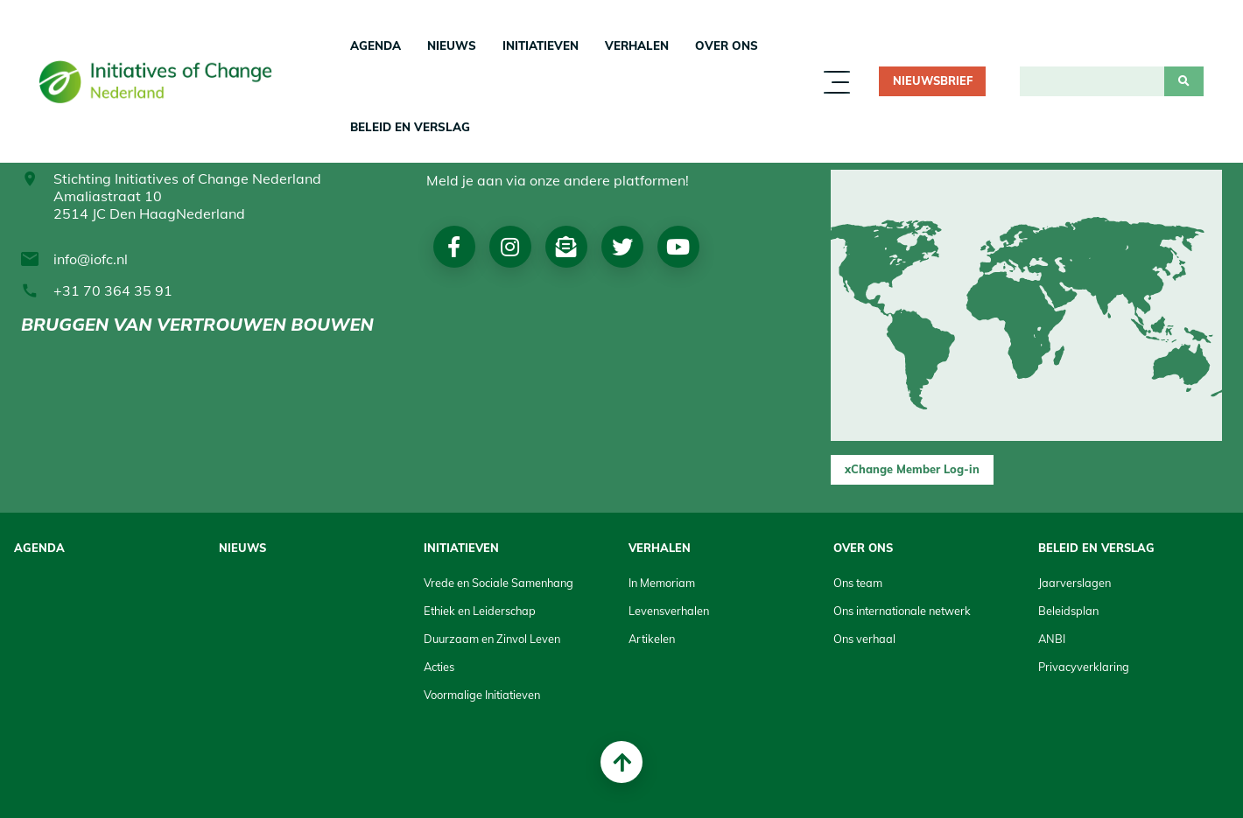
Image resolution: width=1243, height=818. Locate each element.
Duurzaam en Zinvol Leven (492, 639)
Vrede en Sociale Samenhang (498, 583)
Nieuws (451, 45)
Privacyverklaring (1083, 667)
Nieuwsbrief (933, 80)
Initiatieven (540, 45)
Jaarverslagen (1074, 583)
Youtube (678, 246)
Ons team (857, 583)
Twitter (622, 246)
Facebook (453, 246)
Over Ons (726, 45)
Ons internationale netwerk (902, 611)
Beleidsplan (1068, 611)
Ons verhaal (864, 639)
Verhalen (637, 45)
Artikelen (652, 639)
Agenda (375, 45)
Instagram (510, 246)
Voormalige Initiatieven (482, 695)
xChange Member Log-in (912, 469)
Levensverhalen (669, 611)
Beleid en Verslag (410, 127)
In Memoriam (662, 583)
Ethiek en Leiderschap (480, 611)
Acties (439, 667)
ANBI (1051, 639)
